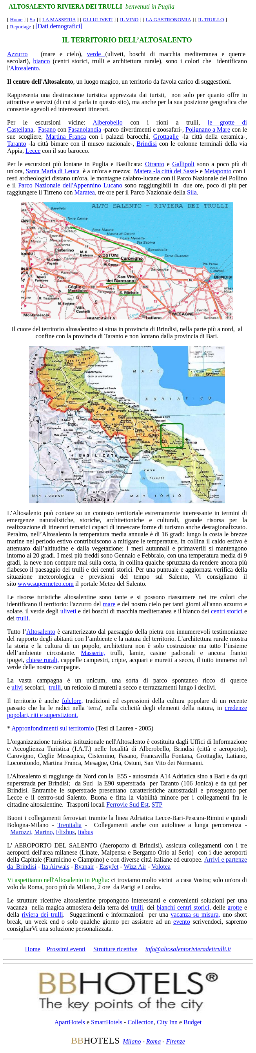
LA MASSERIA (59, 19)
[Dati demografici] (59, 26)
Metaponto (217, 171)
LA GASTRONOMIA (168, 19)
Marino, (44, 832)
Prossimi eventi (66, 949)
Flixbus (65, 832)
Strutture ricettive (115, 949)
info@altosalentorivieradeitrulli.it (188, 949)
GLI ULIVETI (98, 19)
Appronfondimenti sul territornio (52, 728)
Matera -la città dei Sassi (165, 171)
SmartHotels (106, 1022)
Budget (192, 1022)
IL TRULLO (211, 19)
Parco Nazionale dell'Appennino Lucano (70, 185)
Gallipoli (183, 164)
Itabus (85, 832)
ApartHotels (69, 1022)
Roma (153, 1041)
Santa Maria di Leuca (52, 171)
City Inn (167, 1022)
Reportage (20, 26)
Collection (140, 1022)
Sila (192, 192)
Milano (132, 1041)
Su (32, 19)
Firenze (175, 1041)
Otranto (154, 164)
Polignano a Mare (207, 129)
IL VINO (129, 19)
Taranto (16, 143)
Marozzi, (21, 832)
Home (16, 19)
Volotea (161, 866)
